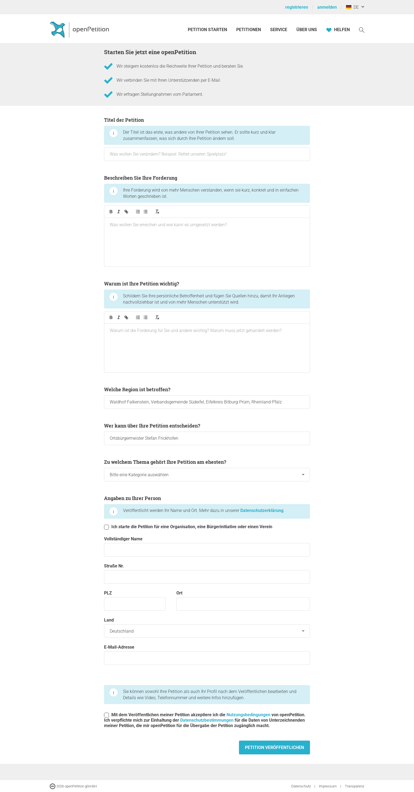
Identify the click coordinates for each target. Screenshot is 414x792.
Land (207, 627)
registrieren (296, 7)
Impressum (328, 786)
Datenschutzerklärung (261, 510)
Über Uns (306, 29)
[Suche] (361, 30)
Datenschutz (301, 786)
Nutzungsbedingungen (248, 714)
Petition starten (207, 29)
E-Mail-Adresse (207, 655)
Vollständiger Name (207, 546)
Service (278, 29)
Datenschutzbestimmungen (207, 720)
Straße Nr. (207, 573)
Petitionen (249, 29)
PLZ (135, 600)
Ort (243, 600)
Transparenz (354, 786)
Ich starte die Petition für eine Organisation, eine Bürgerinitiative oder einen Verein (188, 527)
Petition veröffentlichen (274, 747)
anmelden (327, 7)
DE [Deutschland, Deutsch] (352, 7)
